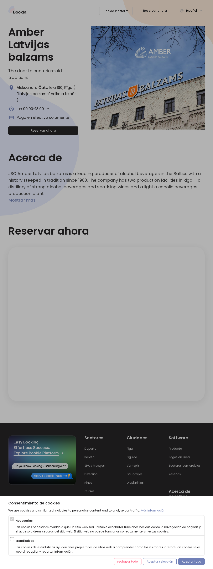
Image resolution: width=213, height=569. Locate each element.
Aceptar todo (191, 561)
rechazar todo (127, 561)
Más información (153, 510)
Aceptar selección (160, 561)
